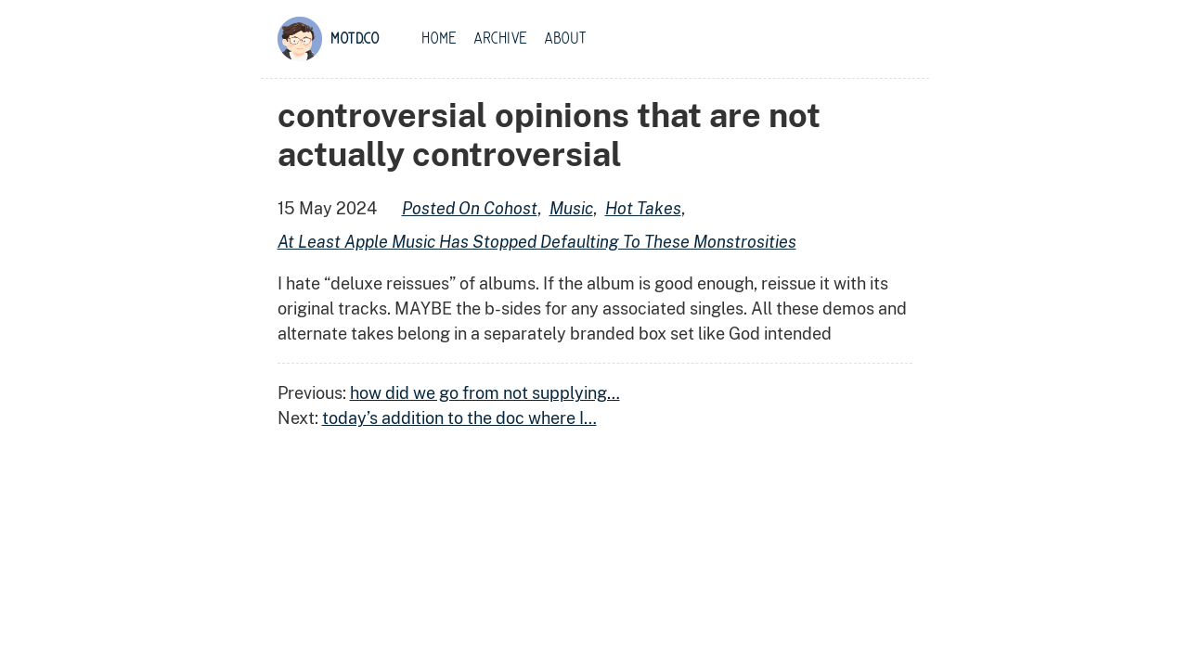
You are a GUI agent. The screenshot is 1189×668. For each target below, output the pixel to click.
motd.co (355, 39)
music (571, 208)
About (565, 39)
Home (439, 39)
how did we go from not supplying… (485, 393)
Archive (500, 39)
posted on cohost (469, 208)
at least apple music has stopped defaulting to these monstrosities (537, 241)
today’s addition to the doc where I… (459, 418)
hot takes (643, 208)
